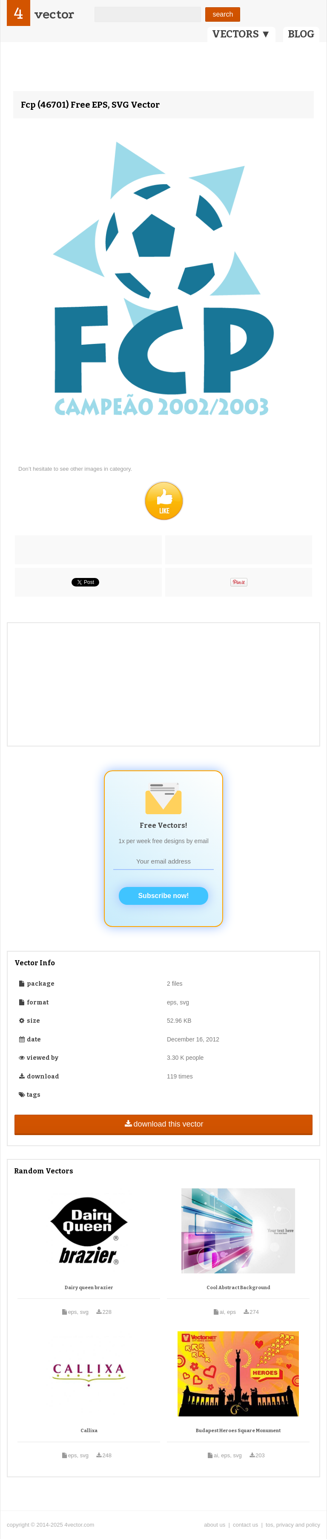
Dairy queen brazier (89, 1287)
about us (214, 1525)
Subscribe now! (163, 895)
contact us (245, 1525)
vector (54, 14)
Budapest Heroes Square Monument (238, 1430)
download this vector (163, 1124)
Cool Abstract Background (238, 1287)
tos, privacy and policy (293, 1525)
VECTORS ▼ (241, 34)
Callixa (89, 1430)
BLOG (301, 34)
